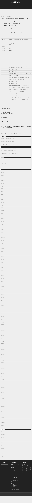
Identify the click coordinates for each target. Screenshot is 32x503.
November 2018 (3, 311)
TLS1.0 (19, 133)
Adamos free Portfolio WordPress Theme (12, 494)
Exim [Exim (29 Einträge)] (12, 473)
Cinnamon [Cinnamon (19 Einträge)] (15, 465)
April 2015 (2, 379)
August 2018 (2, 316)
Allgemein (2, 431)
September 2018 (3, 314)
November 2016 (3, 349)
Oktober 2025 (3, 180)
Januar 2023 (2, 232)
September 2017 (3, 333)
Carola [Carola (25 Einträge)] (13, 465)
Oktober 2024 (3, 199)
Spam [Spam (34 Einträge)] (16, 486)
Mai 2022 (2, 245)
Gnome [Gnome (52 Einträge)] (18, 474)
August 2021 (2, 259)
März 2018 (2, 324)
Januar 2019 (2, 308)
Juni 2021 (2, 262)
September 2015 (3, 371)
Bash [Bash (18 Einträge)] (13, 464)
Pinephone (2, 448)
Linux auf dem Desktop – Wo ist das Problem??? (10, 148)
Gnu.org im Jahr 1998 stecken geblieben (9, 14)
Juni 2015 (2, 376)
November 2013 (3, 406)
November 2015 (3, 368)
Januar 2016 (2, 365)
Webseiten (2, 160)
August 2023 (2, 221)
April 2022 (2, 246)
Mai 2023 (2, 226)
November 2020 (3, 273)
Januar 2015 (2, 384)
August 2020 (2, 278)
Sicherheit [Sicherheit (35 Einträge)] (13, 486)
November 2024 (3, 197)
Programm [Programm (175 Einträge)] (14, 484)
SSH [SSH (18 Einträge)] (17, 486)
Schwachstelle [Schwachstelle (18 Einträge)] (15, 485)
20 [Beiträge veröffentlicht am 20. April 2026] (22, 469)
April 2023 (2, 227)
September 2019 (3, 295)
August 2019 (2, 297)
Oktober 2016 (3, 351)
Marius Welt (16, 1)
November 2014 (3, 387)
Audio (1, 432)
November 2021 (3, 254)
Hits (5, 160)
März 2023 (2, 229)
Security (21, 5)
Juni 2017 (2, 338)
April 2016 (2, 360)
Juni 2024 (2, 205)
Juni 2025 (2, 186)
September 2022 (3, 238)
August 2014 (2, 392)
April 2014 (2, 398)
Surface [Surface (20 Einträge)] (19, 486)
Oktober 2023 (3, 218)
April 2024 (2, 208)
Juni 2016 (2, 357)
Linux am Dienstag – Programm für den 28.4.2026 (7, 138)
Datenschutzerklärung (14, 7)
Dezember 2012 (3, 422)
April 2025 (2, 189)
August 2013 (2, 409)
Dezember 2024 (3, 196)
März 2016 (2, 362)
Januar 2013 (2, 420)
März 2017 (2, 343)
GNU (13, 133)
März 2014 (2, 400)
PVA (1, 450)
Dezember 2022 (3, 234)
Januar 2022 (2, 251)
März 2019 (2, 305)
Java (18, 5)
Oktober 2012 (3, 425)
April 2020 (2, 284)
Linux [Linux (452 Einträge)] (15, 477)
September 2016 (3, 352)
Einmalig (7, 160)
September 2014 (3, 390)
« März (23, 472)
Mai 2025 (2, 188)
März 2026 (2, 172)
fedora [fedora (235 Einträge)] (17, 473)
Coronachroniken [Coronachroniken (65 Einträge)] (14, 469)
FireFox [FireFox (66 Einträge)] (12, 474)
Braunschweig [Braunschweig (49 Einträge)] (17, 464)
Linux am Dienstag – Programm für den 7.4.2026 (7, 144)
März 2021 (2, 267)
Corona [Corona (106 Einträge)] (13, 467)
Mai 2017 (2, 340)
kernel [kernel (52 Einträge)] (12, 477)
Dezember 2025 (3, 177)
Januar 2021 (2, 270)
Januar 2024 (2, 213)
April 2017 (2, 341)
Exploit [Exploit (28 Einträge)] (14, 473)
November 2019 (3, 292)
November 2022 (3, 235)
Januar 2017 (2, 346)
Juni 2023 (2, 224)
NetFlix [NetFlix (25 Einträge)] (15, 480)
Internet (4, 133)
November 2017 (3, 330)
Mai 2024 (2, 207)
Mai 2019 (2, 302)
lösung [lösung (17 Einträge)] (17, 479)
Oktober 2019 (3, 294)
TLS (17, 133)
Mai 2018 (2, 321)
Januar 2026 (2, 175)
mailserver (15, 133)
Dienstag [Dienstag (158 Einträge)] (16, 471)
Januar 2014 (2, 403)
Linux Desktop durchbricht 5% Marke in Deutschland (10, 153)
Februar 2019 (2, 306)
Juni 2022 (2, 243)
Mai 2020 (2, 283)
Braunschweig (26, 5)
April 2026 (2, 170)
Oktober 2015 (3, 370)
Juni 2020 (2, 281)
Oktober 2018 (3, 313)
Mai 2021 (2, 264)
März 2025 (2, 191)
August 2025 (2, 183)
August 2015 (2, 373)
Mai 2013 (2, 414)
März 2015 (2, 381)
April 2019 (2, 303)
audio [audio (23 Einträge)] (12, 464)
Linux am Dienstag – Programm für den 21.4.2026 (7, 141)
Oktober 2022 (3, 237)
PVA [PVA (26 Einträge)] (11, 485)
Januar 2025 (2, 194)
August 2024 (2, 202)
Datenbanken (2, 437)
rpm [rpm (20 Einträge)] (13, 485)
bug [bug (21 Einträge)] (11, 465)
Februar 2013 (2, 419)
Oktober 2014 (3, 389)
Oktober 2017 (3, 332)
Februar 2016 (2, 363)
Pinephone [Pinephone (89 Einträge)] (13, 482)
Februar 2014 (2, 401)
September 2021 (3, 257)
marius (10, 16)
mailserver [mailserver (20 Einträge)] (12, 480)
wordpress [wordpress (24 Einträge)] (12, 490)
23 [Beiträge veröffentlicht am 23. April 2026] (26, 469)
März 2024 (2, 210)
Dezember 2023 (3, 215)
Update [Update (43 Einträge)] (12, 489)
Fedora (15, 5)
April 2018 (2, 322)
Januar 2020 (2, 289)
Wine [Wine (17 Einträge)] (18, 489)
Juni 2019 (2, 300)
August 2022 (2, 240)
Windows (2, 456)
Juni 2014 (2, 395)
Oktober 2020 (3, 275)
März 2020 (2, 286)
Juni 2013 (2, 412)
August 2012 (2, 427)
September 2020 (3, 276)
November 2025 (3, 178)
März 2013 (2, 417)
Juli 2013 (2, 411)
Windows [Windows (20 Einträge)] (16, 489)
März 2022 (2, 248)
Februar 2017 (2, 344)
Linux (11, 5)
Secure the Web (3, 451)
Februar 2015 (2, 382)
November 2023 (3, 216)
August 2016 (2, 354)
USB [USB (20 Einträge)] (14, 489)
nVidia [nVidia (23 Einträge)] (17, 480)
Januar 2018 (2, 327)
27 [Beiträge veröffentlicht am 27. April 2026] (22, 470)
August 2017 (2, 335)
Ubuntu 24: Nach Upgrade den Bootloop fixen (9, 151)
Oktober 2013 (3, 408)
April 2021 (2, 265)
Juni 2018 (2, 319)
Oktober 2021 (3, 256)
